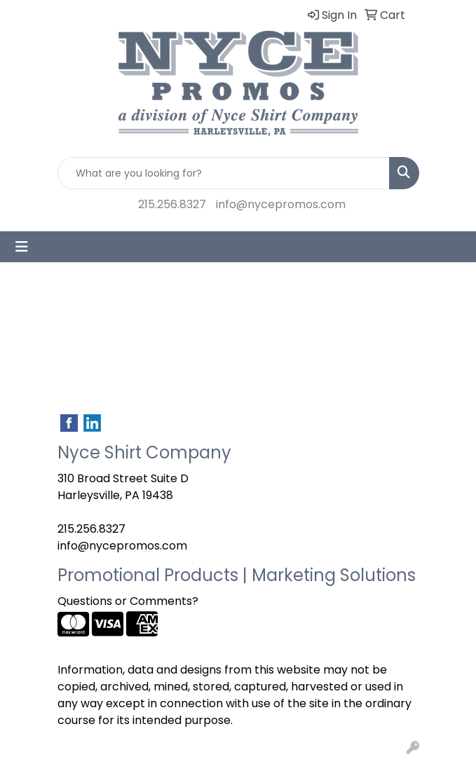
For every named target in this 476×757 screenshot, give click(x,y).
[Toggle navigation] (21, 247)
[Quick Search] (223, 173)
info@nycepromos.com (281, 204)
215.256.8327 (172, 204)
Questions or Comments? (127, 601)
